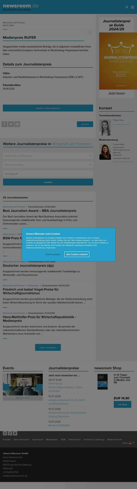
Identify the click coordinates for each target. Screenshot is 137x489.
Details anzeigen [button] (52, 254)
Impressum (51, 248)
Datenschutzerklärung (35, 248)
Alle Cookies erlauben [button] (77, 254)
